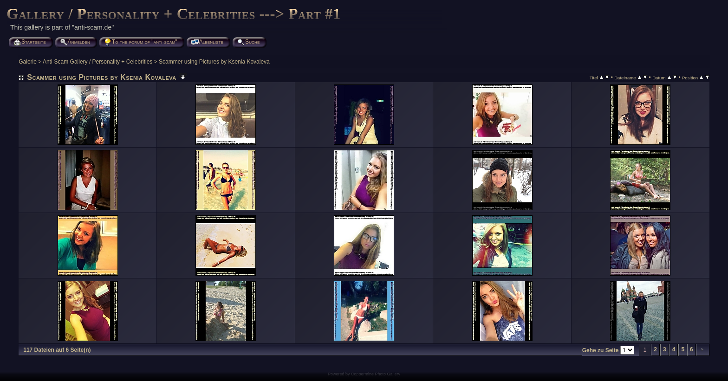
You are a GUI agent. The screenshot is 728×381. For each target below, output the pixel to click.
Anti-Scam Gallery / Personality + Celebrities (97, 61)
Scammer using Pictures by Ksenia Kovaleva (214, 61)
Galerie (28, 61)
